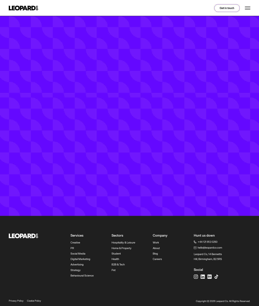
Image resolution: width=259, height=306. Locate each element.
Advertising (77, 264)
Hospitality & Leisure (123, 242)
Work (156, 242)
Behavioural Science (82, 275)
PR (72, 248)
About (156, 248)
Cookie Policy (34, 300)
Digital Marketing (80, 259)
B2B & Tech (118, 264)
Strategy (75, 270)
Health (115, 259)
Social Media (77, 253)
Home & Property (122, 248)
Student (116, 253)
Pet (114, 270)
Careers (157, 259)
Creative (75, 242)
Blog (155, 253)
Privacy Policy (16, 300)
